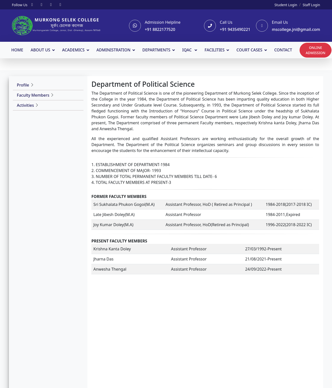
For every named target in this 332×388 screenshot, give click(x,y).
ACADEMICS (74, 49)
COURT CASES (250, 49)
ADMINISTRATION (114, 49)
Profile (23, 84)
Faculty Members (33, 95)
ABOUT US (41, 49)
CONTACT (284, 49)
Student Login (286, 4)
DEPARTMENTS (157, 49)
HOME (18, 49)
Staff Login (311, 4)
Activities (25, 105)
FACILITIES (215, 49)
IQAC (188, 49)
